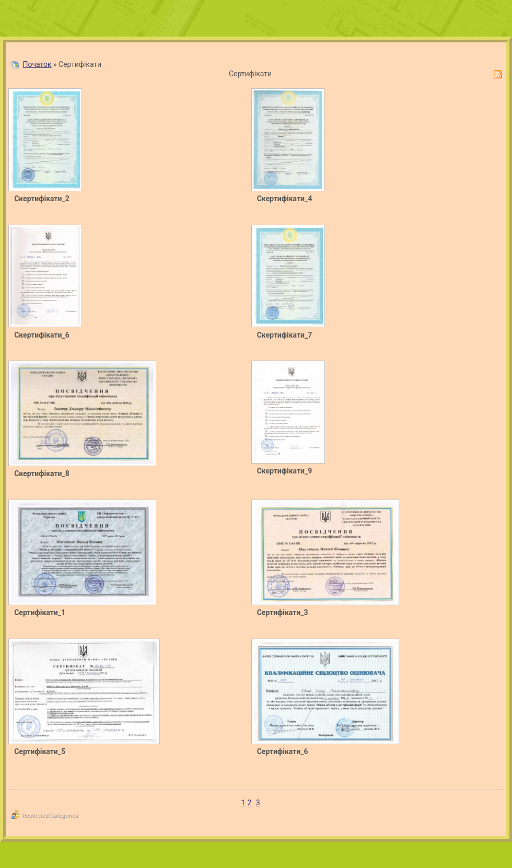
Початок (36, 64)
